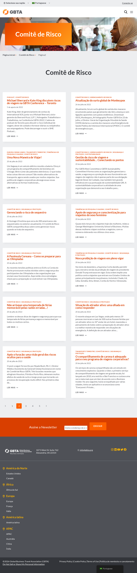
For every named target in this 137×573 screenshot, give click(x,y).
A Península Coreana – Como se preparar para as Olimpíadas (34, 264)
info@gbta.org (86, 450)
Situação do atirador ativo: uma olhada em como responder (100, 312)
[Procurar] (125, 12)
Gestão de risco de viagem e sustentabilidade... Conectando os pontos (99, 165)
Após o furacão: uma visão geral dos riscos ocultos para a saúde (31, 362)
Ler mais (12, 142)
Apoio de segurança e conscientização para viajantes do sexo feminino (100, 220)
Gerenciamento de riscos (101, 103)
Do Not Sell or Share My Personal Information (24, 564)
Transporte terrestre (36, 158)
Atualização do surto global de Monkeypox (100, 106)
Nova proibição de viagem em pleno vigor (99, 264)
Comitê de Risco (22, 103)
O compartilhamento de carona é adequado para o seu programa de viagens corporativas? (102, 364)
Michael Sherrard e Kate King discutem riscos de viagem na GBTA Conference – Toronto (34, 108)
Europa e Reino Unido (16, 158)
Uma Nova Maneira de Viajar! (24, 163)
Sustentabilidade (92, 160)
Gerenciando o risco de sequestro (26, 218)
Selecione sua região (14, 3)
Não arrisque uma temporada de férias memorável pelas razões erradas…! (29, 312)
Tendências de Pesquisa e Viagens (89, 215)
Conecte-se (127, 3)
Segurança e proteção (31, 215)
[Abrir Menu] (131, 12)
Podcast (10, 103)
